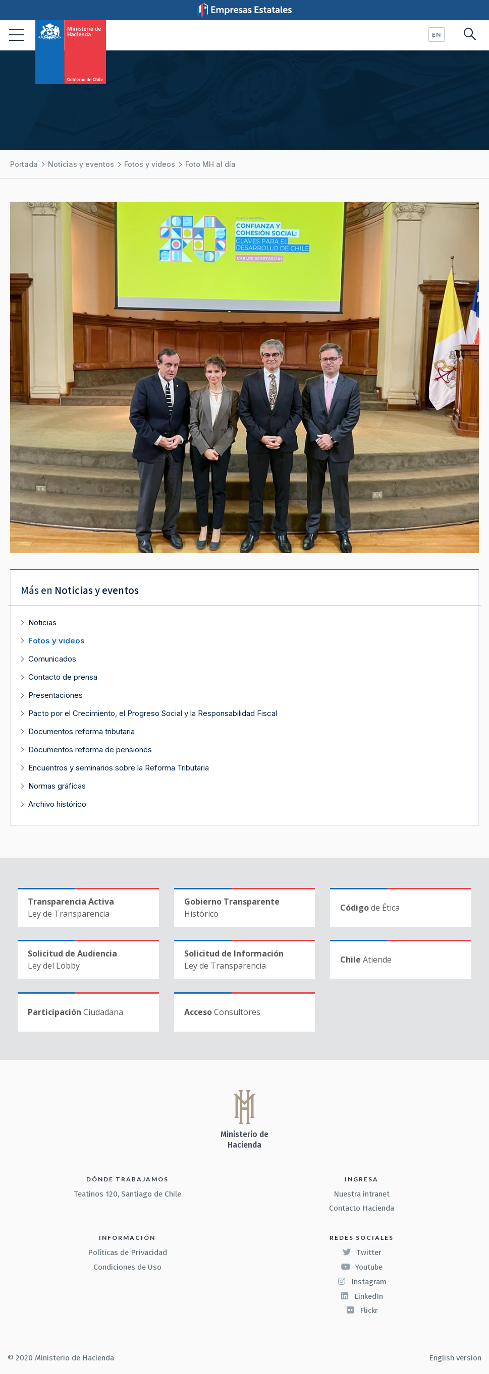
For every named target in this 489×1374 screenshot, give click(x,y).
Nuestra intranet (362, 1194)
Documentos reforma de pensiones (90, 749)
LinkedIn (361, 1296)
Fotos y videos (149, 164)
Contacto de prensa (62, 677)
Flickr (362, 1310)
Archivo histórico (57, 804)
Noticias (42, 622)
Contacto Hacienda (361, 1208)
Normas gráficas (57, 786)
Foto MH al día (210, 164)
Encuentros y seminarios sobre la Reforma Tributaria (118, 767)
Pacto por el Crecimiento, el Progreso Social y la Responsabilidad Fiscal (152, 713)
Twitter (362, 1252)
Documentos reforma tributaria (81, 731)
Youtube (362, 1267)
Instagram (362, 1281)
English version (455, 1357)
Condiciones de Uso (127, 1267)
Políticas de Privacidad (127, 1252)
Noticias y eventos (81, 164)
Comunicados (52, 659)
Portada (24, 164)
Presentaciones (55, 695)
